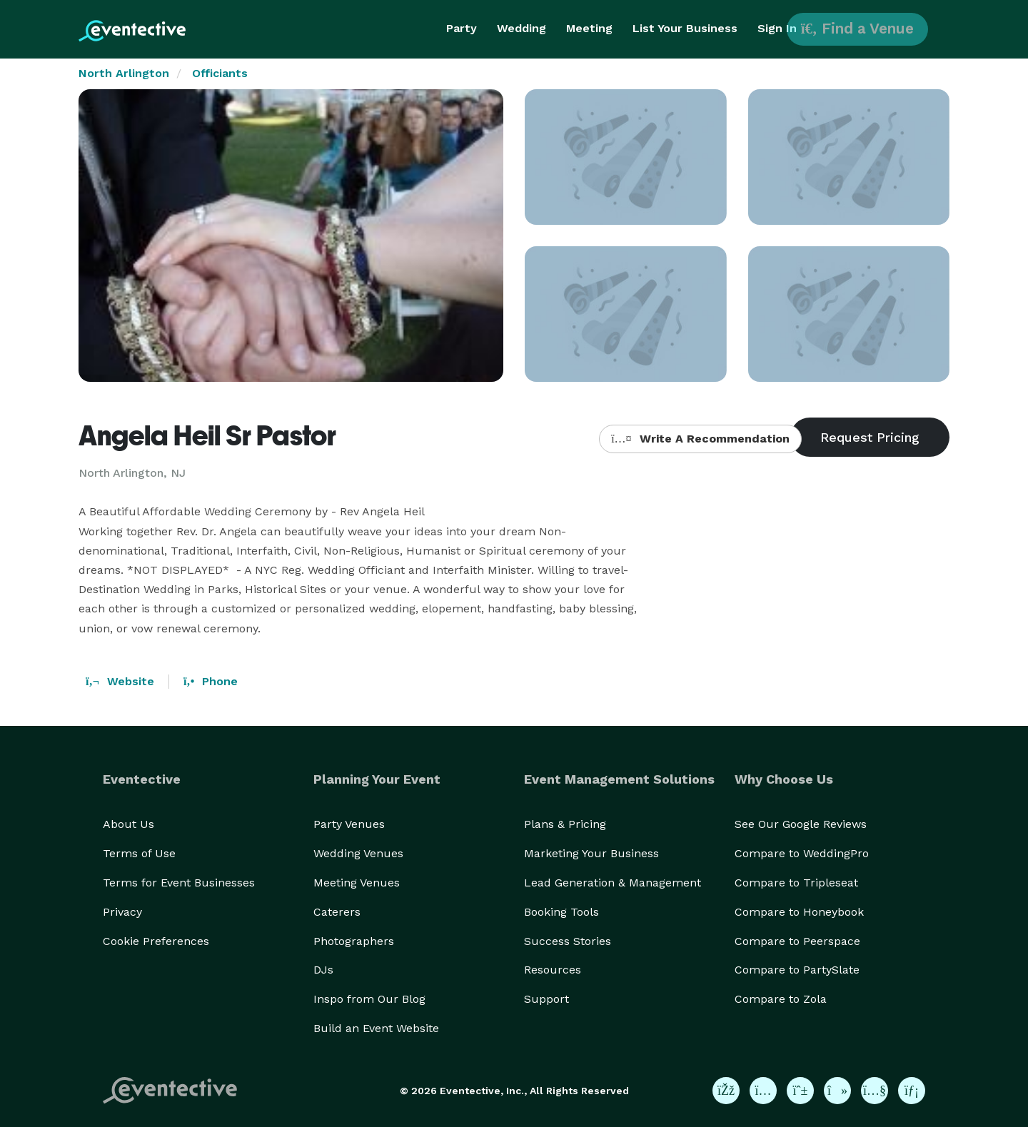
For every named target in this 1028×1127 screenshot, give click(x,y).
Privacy (122, 912)
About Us (128, 824)
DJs (323, 969)
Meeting (589, 28)
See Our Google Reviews (801, 824)
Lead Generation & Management (612, 882)
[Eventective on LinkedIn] (911, 1090)
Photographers (353, 941)
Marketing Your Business (591, 853)
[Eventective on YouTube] (874, 1090)
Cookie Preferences (156, 941)
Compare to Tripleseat (796, 882)
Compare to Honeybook (799, 912)
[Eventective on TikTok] (837, 1090)
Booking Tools (561, 912)
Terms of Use (139, 853)
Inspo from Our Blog (369, 999)
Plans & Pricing (565, 824)
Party (461, 28)
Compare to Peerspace (797, 941)
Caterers (337, 912)
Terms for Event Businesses (179, 882)
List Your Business (685, 28)
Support (546, 999)
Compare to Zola (781, 999)
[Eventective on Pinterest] (800, 1090)
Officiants (220, 73)
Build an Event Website (376, 1028)
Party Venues (349, 824)
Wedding (521, 28)
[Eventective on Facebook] (726, 1090)
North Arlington (124, 73)
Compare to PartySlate (797, 969)
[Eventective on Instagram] (763, 1090)
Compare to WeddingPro (802, 853)
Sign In (777, 28)
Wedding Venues (358, 853)
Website (120, 681)
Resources (552, 969)
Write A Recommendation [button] (700, 438)
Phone (210, 681)
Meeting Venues (356, 882)
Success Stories (567, 941)
